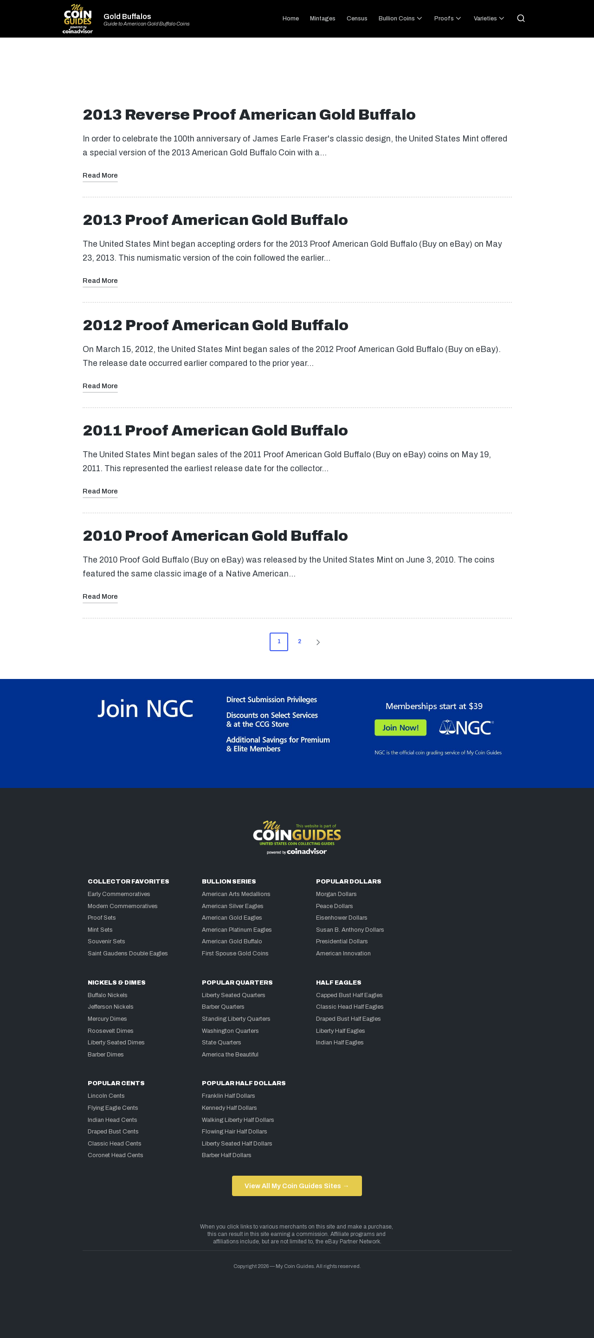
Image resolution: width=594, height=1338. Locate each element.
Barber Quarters (223, 1007)
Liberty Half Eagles (340, 1031)
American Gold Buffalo (232, 941)
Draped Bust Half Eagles (348, 1019)
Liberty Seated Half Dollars (237, 1143)
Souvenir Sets (106, 941)
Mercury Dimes (107, 1019)
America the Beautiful (230, 1054)
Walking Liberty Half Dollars (238, 1120)
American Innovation (343, 953)
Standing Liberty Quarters (236, 1019)
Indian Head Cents (112, 1120)
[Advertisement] (297, 76)
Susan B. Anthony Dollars (350, 930)
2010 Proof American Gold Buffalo (215, 536)
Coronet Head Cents (115, 1155)
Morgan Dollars (336, 894)
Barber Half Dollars (227, 1155)
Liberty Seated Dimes (116, 1042)
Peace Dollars (334, 906)
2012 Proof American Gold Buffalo (216, 325)
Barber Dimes (106, 1054)
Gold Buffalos (127, 16)
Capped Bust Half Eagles (349, 995)
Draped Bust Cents (113, 1131)
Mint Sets (100, 930)
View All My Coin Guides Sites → (297, 1186)
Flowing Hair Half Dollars (234, 1131)
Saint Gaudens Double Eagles (128, 953)
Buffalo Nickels (108, 995)
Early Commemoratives (119, 894)
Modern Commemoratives (123, 906)
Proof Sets (102, 918)
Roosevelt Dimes (111, 1031)
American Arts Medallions (236, 894)
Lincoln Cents (106, 1096)
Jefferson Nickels (111, 1007)
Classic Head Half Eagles (350, 1007)
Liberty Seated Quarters (233, 995)
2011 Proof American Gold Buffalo (215, 431)
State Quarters (221, 1042)
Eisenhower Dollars (342, 918)
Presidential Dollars (342, 941)
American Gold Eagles (232, 918)
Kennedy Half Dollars (229, 1108)
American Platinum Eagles (237, 930)
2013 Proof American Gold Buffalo (215, 220)
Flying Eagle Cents (113, 1108)
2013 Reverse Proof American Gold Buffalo (249, 115)
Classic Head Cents (115, 1143)
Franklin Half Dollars (228, 1096)
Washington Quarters (230, 1031)
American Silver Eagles (233, 906)
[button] (319, 642)
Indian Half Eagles (340, 1042)
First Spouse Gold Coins (235, 953)
